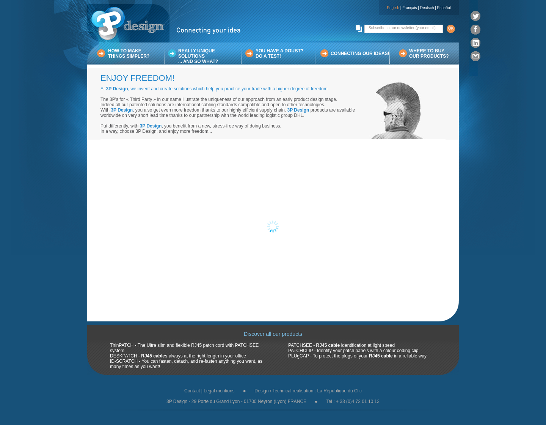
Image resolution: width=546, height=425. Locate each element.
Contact (192, 391)
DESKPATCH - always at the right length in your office (178, 356)
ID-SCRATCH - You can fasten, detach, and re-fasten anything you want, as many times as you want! (186, 364)
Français (409, 8)
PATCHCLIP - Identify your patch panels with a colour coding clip (353, 350)
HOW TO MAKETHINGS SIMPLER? (128, 53)
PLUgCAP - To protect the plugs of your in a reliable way (357, 356)
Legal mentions (219, 391)
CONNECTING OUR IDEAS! (360, 53)
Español (444, 8)
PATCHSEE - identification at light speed (341, 345)
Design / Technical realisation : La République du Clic (308, 391)
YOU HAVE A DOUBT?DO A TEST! (279, 53)
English (393, 8)
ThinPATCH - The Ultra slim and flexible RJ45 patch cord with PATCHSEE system (184, 348)
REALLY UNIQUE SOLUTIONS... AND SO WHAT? (198, 56)
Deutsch (427, 8)
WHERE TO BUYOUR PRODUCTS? (429, 53)
